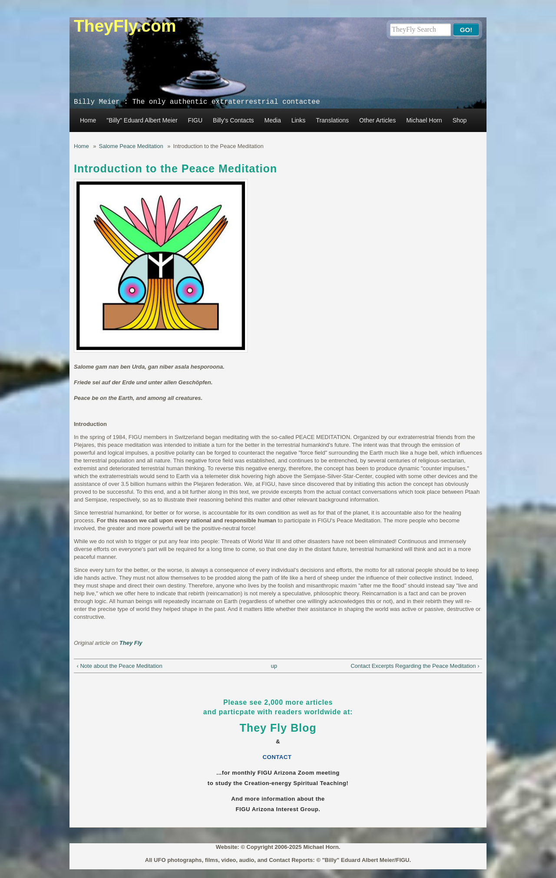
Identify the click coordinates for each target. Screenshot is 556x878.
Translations (332, 120)
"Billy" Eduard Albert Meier (141, 120)
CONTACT (278, 757)
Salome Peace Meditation (131, 146)
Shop (460, 120)
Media (273, 120)
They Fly (130, 643)
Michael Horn (424, 120)
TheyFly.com (125, 26)
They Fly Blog (278, 728)
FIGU (195, 120)
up (274, 666)
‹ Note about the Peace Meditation (119, 666)
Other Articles (377, 120)
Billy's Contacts (233, 120)
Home (88, 120)
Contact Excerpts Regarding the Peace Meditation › (415, 666)
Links (298, 120)
